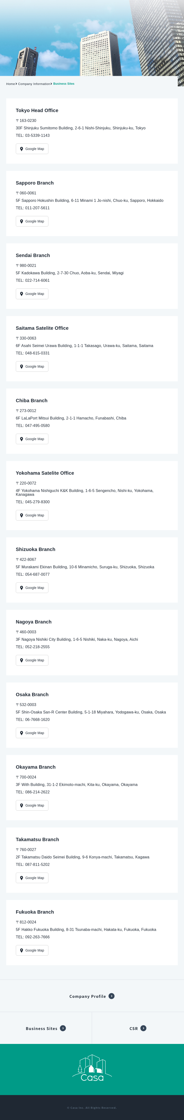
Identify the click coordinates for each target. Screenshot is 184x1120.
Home (10, 84)
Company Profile (87, 996)
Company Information (34, 84)
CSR (134, 1028)
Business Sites (42, 1028)
